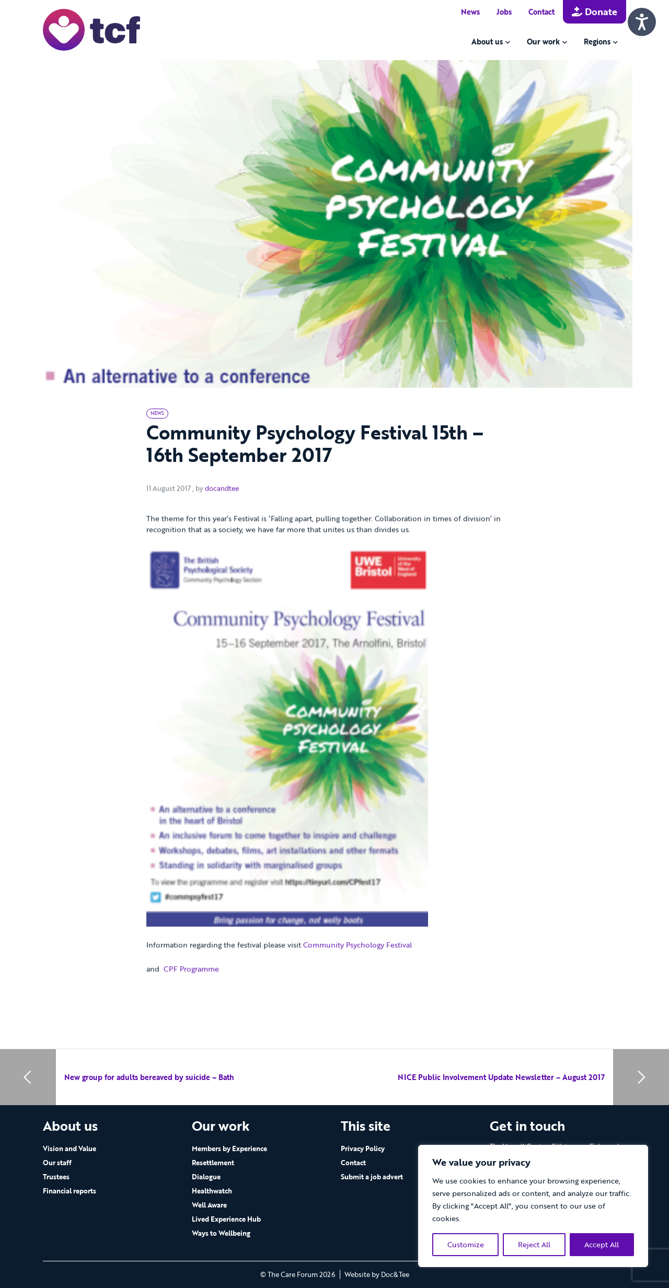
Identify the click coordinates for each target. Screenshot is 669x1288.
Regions (597, 41)
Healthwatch (212, 1191)
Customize (465, 1244)
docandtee (222, 524)
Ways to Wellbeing (221, 1233)
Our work (543, 41)
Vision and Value (69, 1148)
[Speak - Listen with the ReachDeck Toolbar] (642, 22)
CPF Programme (191, 1004)
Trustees (56, 1176)
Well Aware (209, 1205)
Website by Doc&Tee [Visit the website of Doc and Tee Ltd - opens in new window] (376, 1274)
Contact (541, 11)
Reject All (534, 1244)
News (470, 11)
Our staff (57, 1162)
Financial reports (69, 1191)
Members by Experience (229, 1148)
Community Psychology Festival (358, 981)
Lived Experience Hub (226, 1219)
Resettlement (213, 1162)
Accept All (601, 1244)
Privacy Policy (363, 1148)
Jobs (504, 11)
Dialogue (206, 1176)
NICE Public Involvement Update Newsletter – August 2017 (501, 1077)
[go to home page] (91, 29)
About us (487, 41)
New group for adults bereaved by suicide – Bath (149, 1077)
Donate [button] (594, 11)
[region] (533, 1206)
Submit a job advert (372, 1176)
